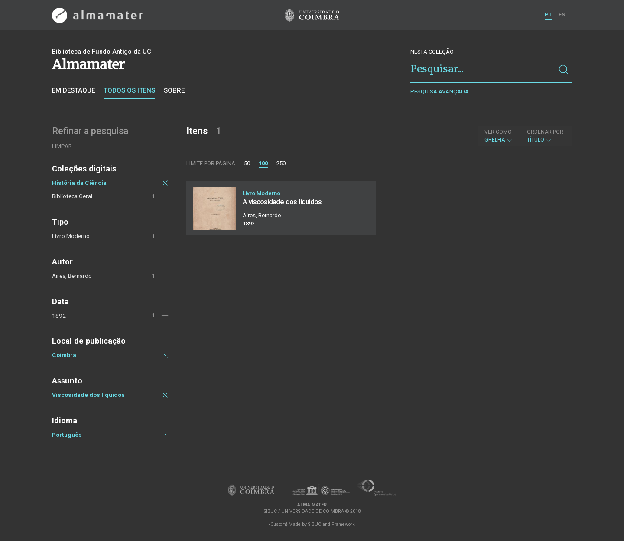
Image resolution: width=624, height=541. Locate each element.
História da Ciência (79, 182)
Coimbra (64, 354)
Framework (343, 524)
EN (562, 14)
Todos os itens (129, 90)
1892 (59, 315)
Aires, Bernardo (72, 275)
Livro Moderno (71, 235)
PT (548, 14)
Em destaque (73, 90)
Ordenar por (545, 132)
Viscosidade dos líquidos (88, 394)
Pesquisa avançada (439, 91)
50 (247, 163)
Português (67, 434)
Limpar (62, 146)
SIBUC (314, 524)
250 (281, 163)
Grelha (498, 136)
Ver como (498, 132)
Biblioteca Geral (72, 196)
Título (545, 136)
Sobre (174, 90)
